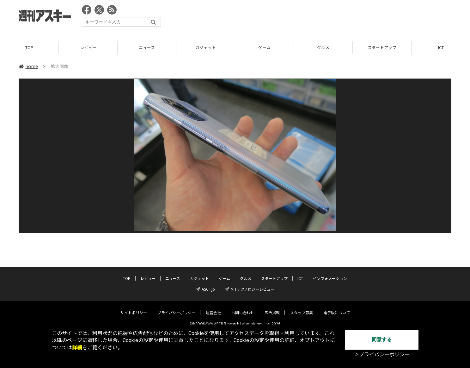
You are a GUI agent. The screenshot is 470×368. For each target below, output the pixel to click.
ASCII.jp (205, 283)
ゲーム (264, 47)
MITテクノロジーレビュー (249, 283)
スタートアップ (382, 47)
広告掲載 (272, 307)
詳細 (77, 348)
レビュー (88, 47)
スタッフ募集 (301, 307)
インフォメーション (330, 273)
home (28, 66)
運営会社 (213, 307)
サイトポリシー (133, 307)
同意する (382, 340)
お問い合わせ (242, 307)
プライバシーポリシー (176, 307)
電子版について (336, 307)
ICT (300, 273)
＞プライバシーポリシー (382, 355)
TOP (29, 47)
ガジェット (205, 47)
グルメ (323, 47)
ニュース (147, 47)
